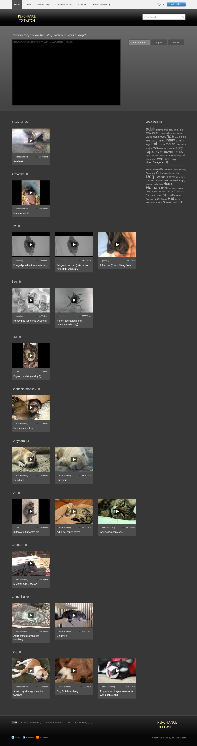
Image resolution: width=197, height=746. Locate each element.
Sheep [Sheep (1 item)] (148, 202)
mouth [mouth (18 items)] (170, 144)
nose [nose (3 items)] (183, 144)
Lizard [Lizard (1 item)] (148, 192)
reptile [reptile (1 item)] (148, 156)
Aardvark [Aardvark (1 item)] (149, 170)
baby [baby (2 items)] (171, 130)
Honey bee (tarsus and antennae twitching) (69, 322)
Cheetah (17, 544)
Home (17, 4)
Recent (176, 42)
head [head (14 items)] (161, 140)
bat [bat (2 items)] (175, 130)
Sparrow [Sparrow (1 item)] (154, 202)
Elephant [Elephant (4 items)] (160, 177)
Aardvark (18, 122)
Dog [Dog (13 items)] (150, 176)
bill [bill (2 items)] (178, 130)
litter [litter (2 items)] (163, 144)
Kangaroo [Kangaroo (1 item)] (172, 188)
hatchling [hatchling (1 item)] (154, 141)
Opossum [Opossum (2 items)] (150, 195)
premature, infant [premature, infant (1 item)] (164, 148)
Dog (14, 652)
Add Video (176, 4)
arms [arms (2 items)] (166, 130)
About (28, 4)
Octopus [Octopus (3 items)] (179, 191)
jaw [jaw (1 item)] (177, 141)
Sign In (160, 4)
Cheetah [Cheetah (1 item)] (165, 173)
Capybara (18, 441)
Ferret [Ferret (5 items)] (171, 177)
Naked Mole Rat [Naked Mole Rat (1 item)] (167, 192)
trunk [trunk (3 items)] (154, 159)
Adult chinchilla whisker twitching (26, 638)
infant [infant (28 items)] (170, 140)
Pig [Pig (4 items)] (164, 194)
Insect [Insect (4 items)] (164, 188)
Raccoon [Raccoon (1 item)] (164, 199)
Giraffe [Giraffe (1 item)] (160, 181)
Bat (14, 226)
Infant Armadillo (21, 213)
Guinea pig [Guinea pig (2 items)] (179, 180)
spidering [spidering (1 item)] (177, 156)
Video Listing (43, 4)
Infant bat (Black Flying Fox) (115, 265)
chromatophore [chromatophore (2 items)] (165, 133)
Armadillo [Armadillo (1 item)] (156, 170)
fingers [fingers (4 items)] (182, 136)
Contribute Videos (63, 4)
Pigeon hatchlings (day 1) (27, 376)
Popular (159, 42)
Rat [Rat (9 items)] (171, 198)
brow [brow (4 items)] (148, 133)
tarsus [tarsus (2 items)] (148, 159)
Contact (82, 4)
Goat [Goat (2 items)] (166, 180)
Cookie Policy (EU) (101, 4)
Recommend (139, 42)
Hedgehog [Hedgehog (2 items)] (158, 184)
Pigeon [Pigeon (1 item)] (169, 195)
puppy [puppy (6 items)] (179, 148)
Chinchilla (18, 596)
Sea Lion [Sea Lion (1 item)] (178, 199)
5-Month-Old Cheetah (25, 584)
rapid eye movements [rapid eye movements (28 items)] (164, 151)
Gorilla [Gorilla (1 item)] (171, 181)
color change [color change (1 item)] (177, 133)
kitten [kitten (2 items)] (181, 141)
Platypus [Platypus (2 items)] (176, 195)
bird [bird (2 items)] (181, 130)
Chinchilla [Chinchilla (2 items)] (174, 173)
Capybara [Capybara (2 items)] (150, 173)
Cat (14, 493)
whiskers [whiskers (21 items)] (164, 159)
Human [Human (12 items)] (153, 187)
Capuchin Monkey (23, 428)
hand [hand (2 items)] (148, 141)
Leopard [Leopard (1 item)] (180, 188)
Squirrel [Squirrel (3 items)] (167, 202)
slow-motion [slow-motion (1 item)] (155, 156)
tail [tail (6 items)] (183, 155)
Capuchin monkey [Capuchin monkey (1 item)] (179, 170)
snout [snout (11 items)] (170, 155)
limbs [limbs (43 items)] (156, 143)
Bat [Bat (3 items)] (162, 169)
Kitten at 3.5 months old (26, 532)
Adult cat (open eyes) (68, 532)
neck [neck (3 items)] (178, 144)
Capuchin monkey (24, 389)
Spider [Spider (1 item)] (160, 202)
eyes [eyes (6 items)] (163, 136)
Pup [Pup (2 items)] (173, 148)
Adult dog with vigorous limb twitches (28, 693)
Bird (14, 337)
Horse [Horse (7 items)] (168, 184)
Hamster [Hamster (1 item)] (149, 184)
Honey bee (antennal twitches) (30, 320)
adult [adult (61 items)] (151, 128)
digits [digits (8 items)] (149, 136)
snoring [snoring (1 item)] (162, 156)
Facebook (30, 737)
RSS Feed (44, 737)
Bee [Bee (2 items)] (167, 169)
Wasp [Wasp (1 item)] (175, 202)
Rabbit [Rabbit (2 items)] (157, 199)
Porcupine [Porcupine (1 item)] (149, 199)
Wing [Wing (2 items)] (174, 159)
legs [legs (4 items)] (148, 144)
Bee (14, 281)
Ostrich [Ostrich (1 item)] (158, 195)
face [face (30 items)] (170, 136)
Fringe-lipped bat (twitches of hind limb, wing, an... (72, 267)
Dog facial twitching (67, 691)
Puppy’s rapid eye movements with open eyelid (116, 693)
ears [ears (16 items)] (156, 136)
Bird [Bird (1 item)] (170, 170)
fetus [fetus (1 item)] (176, 137)
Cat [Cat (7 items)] (159, 173)
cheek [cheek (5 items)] (154, 132)
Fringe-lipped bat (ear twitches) (30, 265)
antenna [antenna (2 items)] (159, 130)
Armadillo (18, 174)
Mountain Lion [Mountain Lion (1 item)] (156, 192)
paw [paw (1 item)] (147, 148)
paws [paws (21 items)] (153, 148)
